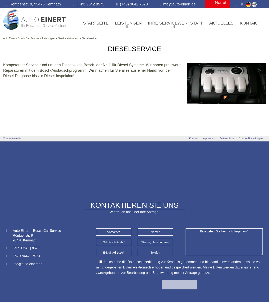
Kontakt (249, 23)
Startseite (96, 23)
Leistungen (48, 38)
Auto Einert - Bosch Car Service (21, 38)
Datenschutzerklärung (144, 262)
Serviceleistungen (68, 38)
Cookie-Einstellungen (251, 138)
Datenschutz (227, 138)
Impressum (209, 138)
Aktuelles (221, 23)
